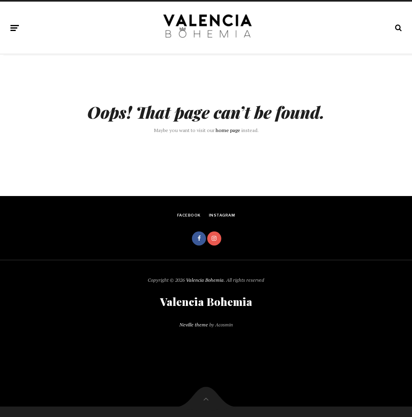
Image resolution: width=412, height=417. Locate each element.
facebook (189, 215)
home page (228, 130)
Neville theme (193, 324)
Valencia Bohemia (205, 280)
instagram (222, 215)
